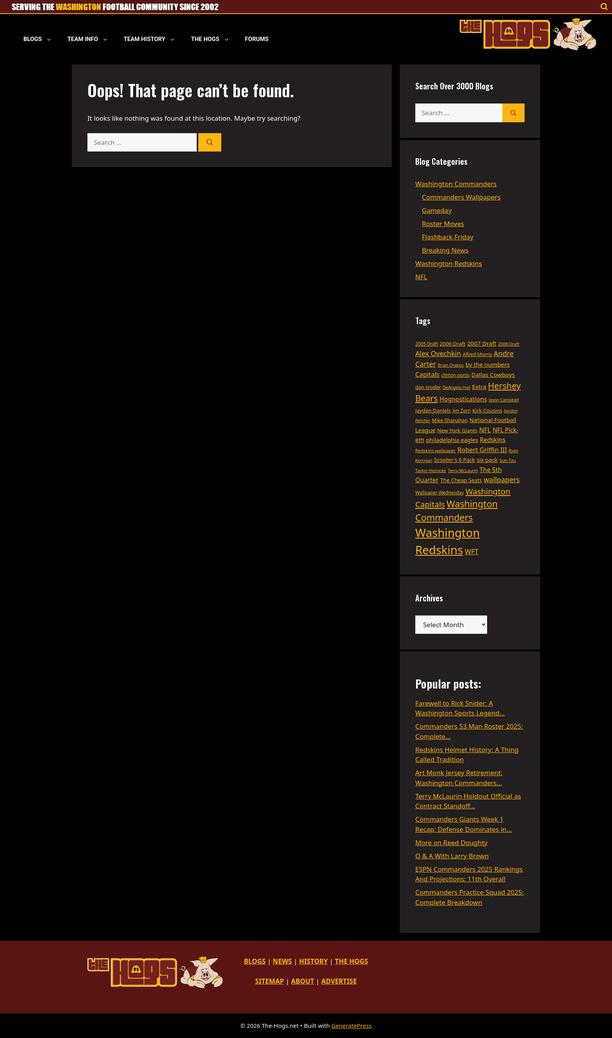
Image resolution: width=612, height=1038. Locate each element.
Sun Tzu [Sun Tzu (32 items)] (508, 460)
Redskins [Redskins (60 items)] (492, 439)
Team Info (92, 39)
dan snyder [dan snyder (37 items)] (428, 387)
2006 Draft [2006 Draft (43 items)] (452, 343)
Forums (257, 39)
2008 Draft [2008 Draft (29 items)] (508, 344)
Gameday (437, 210)
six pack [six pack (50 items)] (487, 460)
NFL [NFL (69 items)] (485, 429)
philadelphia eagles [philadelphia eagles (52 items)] (452, 440)
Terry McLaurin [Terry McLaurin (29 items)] (463, 470)
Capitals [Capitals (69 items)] (427, 374)
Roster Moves (443, 223)
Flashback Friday (447, 236)
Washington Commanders (455, 183)
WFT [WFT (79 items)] (472, 551)
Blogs (41, 39)
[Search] (209, 142)
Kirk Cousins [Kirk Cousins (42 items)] (487, 410)
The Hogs (214, 39)
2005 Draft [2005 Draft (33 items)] (426, 344)
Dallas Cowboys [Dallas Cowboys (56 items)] (493, 374)
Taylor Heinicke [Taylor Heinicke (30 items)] (430, 470)
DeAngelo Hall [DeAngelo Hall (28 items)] (456, 387)
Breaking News (445, 250)
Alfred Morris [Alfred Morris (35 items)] (477, 354)
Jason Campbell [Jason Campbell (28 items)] (504, 400)
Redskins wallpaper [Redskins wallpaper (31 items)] (435, 450)
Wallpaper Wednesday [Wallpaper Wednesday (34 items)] (439, 492)
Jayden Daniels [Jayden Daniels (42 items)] (433, 410)
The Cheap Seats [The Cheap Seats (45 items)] (461, 480)
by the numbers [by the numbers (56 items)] (488, 364)
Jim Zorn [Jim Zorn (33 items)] (462, 410)
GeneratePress (351, 1025)
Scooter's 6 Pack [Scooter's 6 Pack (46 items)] (454, 460)
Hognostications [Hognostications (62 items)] (463, 399)
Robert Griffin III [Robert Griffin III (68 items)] (482, 449)
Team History (153, 39)
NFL (421, 276)
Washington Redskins (448, 263)
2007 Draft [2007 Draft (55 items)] (481, 343)
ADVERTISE (339, 981)
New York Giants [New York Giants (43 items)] (457, 430)
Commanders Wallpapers (461, 197)
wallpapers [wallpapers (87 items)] (501, 479)
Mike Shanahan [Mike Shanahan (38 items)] (450, 420)
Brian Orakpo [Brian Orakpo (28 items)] (451, 365)
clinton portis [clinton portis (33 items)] (455, 375)
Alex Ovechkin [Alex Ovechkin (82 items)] (438, 353)
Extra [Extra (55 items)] (479, 387)
